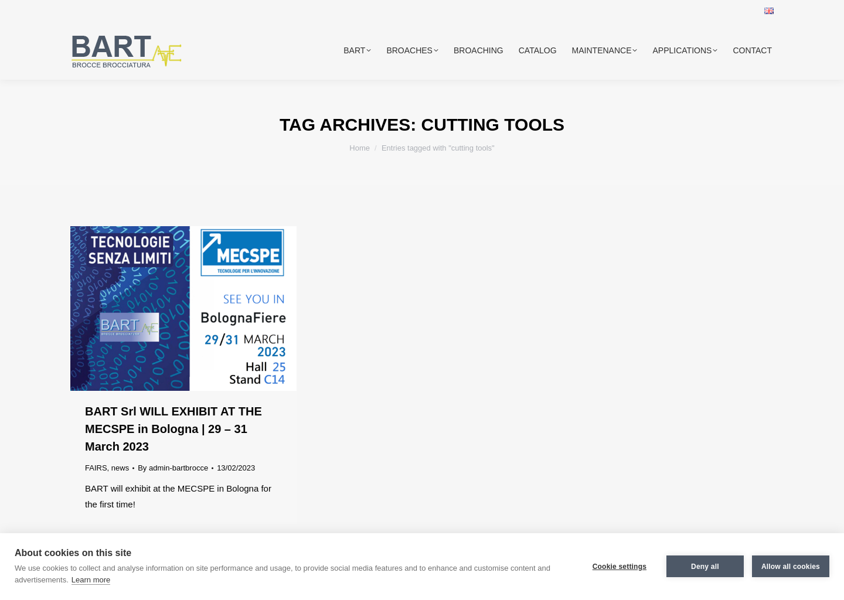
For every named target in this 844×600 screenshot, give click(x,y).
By (173, 467)
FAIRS (96, 467)
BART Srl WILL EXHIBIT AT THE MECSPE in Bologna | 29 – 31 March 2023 (173, 429)
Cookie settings (619, 566)
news (120, 467)
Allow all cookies (790, 566)
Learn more (91, 579)
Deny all (705, 566)
